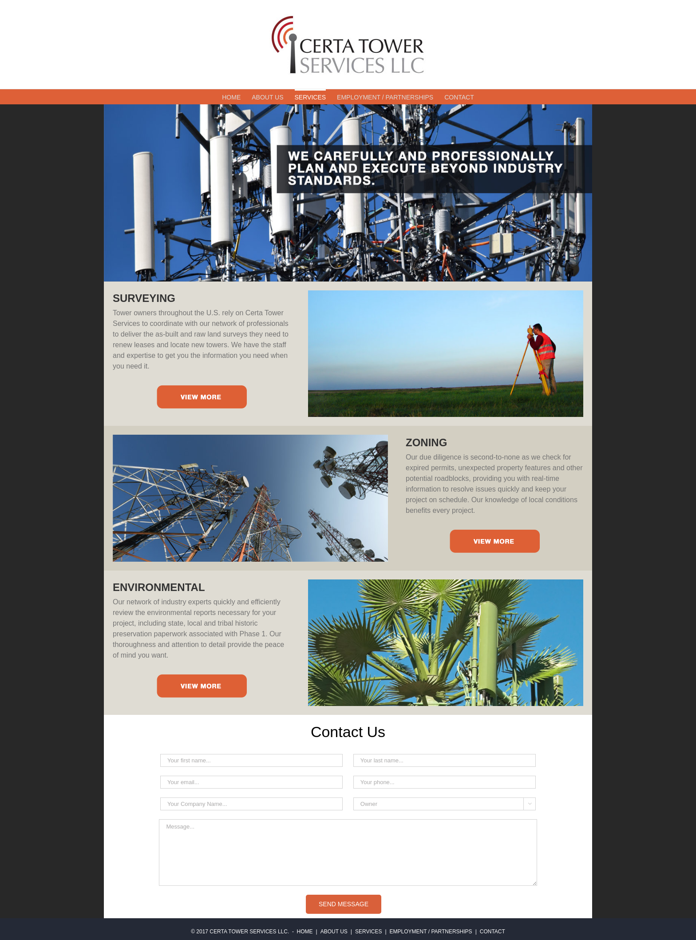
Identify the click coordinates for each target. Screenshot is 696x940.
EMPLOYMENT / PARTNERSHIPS (431, 931)
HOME (305, 931)
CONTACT (492, 931)
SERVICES (368, 931)
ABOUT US (334, 931)
